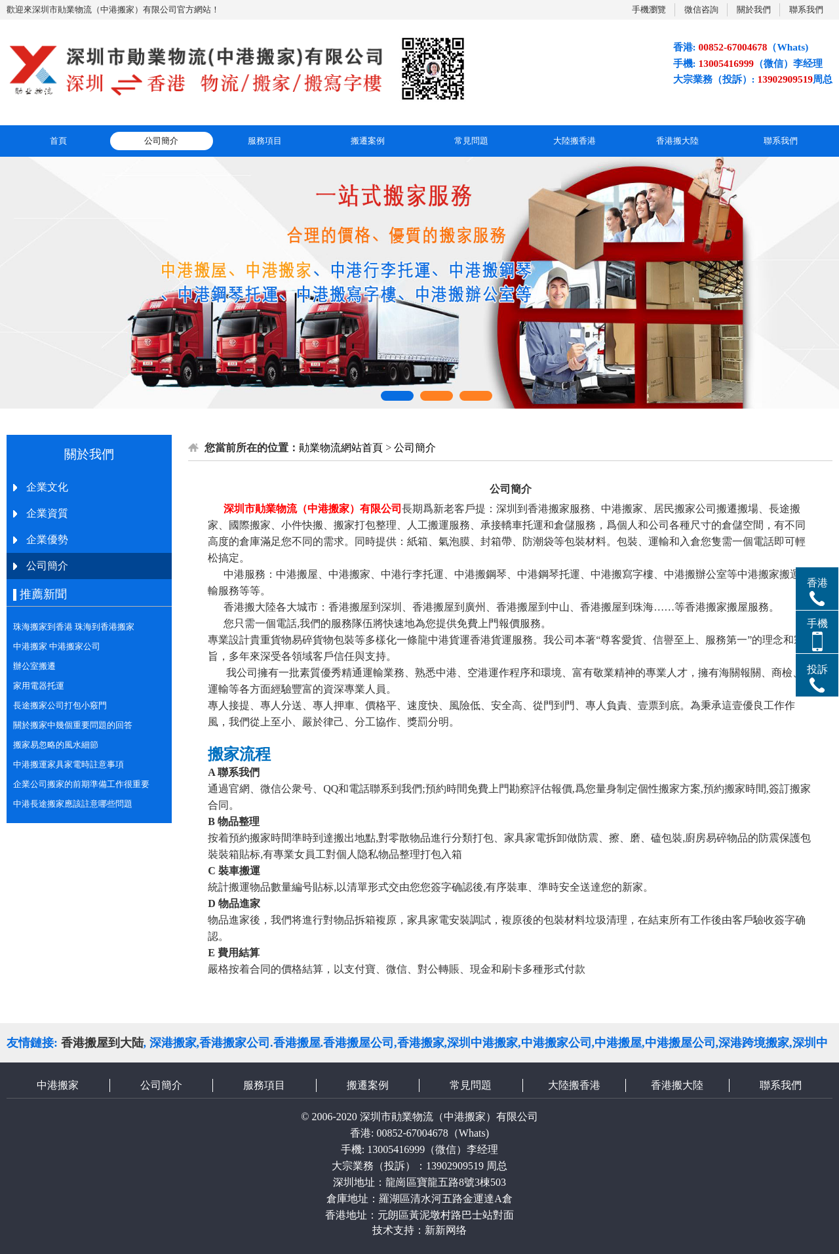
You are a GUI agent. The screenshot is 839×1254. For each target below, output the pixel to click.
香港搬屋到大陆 (102, 1042)
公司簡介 (161, 141)
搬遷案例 (368, 141)
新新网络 (446, 1230)
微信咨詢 (701, 9)
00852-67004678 (412, 1133)
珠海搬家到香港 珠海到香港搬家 (73, 627)
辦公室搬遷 (34, 666)
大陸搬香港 (574, 141)
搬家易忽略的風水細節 (55, 745)
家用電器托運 (38, 686)
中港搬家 (58, 1085)
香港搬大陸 (677, 141)
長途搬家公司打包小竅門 (60, 705)
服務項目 (265, 141)
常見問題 (471, 141)
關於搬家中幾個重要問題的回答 (72, 725)
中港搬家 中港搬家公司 (56, 646)
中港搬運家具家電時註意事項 (68, 764)
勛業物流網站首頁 (341, 447)
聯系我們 (806, 9)
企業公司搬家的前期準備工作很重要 (81, 784)
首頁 (58, 141)
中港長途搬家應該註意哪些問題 (72, 804)
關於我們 (754, 9)
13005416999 (396, 1149)
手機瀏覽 (649, 9)
